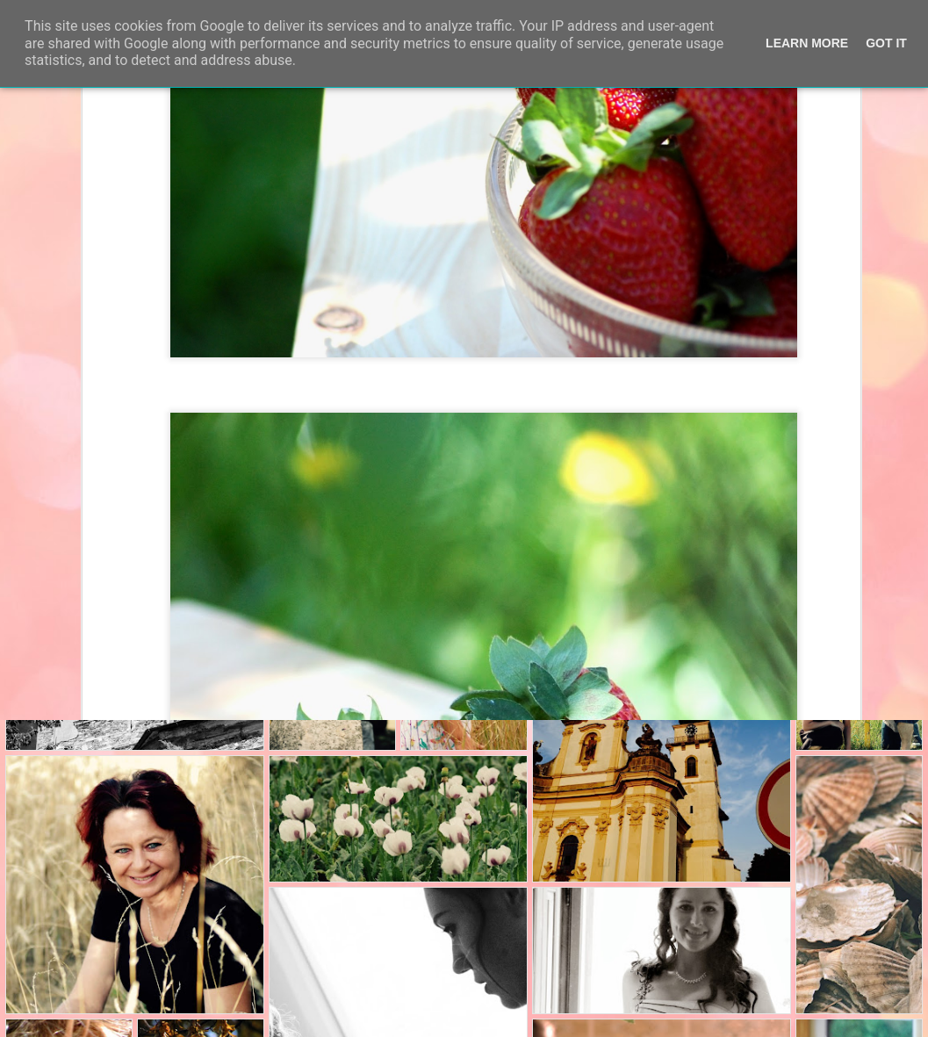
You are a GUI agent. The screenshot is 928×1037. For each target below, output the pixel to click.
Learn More (807, 43)
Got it (886, 43)
